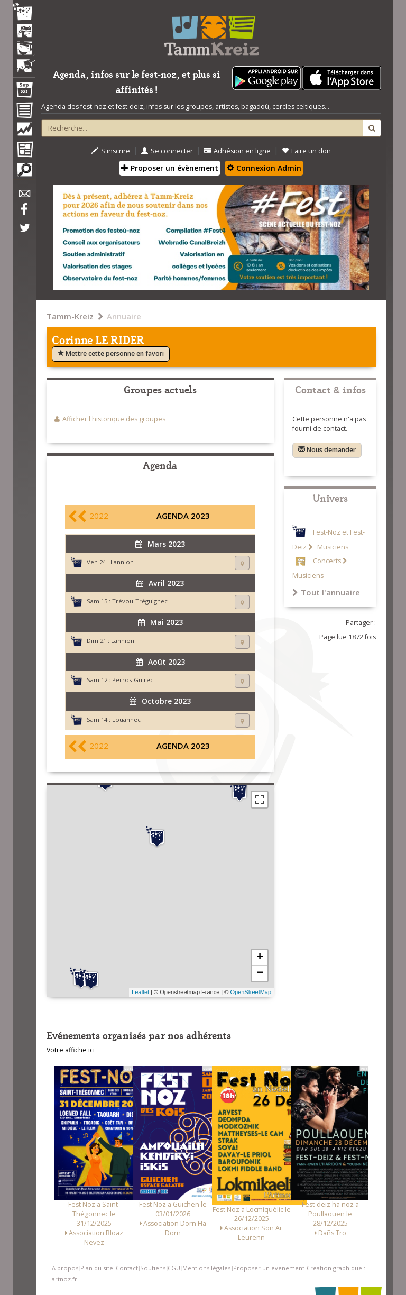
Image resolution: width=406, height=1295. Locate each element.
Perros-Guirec (132, 680)
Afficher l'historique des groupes (113, 419)
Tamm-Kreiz (70, 316)
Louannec (126, 719)
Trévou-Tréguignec (140, 601)
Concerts (327, 560)
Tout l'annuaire (326, 592)
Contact (127, 1268)
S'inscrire (110, 150)
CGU (174, 1268)
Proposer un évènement (169, 168)
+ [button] (259, 958)
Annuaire (124, 316)
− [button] (259, 973)
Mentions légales (206, 1268)
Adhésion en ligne (237, 150)
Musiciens (332, 547)
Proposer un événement (268, 1268)
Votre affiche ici (71, 1049)
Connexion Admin (264, 168)
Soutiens (152, 1268)
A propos (65, 1268)
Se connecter (167, 150)
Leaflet (140, 992)
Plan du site (96, 1268)
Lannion (122, 562)
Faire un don (306, 150)
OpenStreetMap (250, 992)
